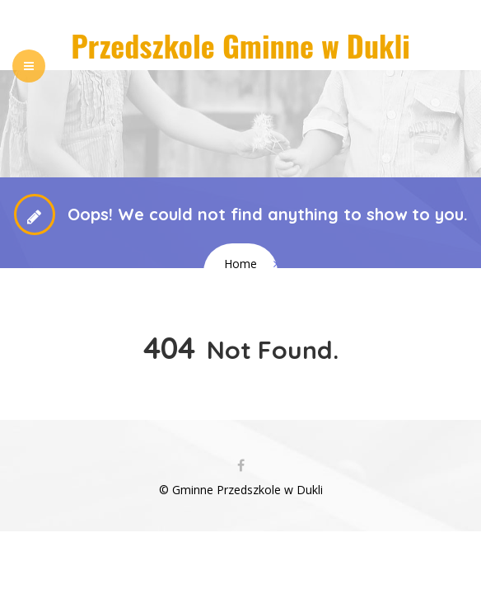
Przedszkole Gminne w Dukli (240, 45)
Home (240, 263)
